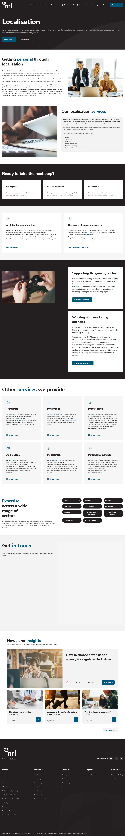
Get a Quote (77, 5)
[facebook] (116, 758)
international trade (88, 235)
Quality (64, 5)
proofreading (95, 414)
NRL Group (12, 759)
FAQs (63, 787)
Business (5, 779)
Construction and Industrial (10, 799)
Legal (3, 775)
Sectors (42, 5)
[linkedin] (110, 758)
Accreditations (91, 775)
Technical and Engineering (10, 791)
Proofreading (38, 783)
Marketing (5, 803)
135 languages (17, 237)
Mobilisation (37, 791)
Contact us (116, 769)
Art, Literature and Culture (10, 815)
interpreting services (56, 414)
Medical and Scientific (8, 795)
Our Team (65, 779)
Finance (4, 783)
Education (5, 787)
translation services (15, 414)
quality (92, 426)
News (104, 5)
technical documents (18, 420)
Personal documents (40, 799)
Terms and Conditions (52, 833)
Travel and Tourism (8, 811)
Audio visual (38, 795)
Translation (37, 775)
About (53, 5)
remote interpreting (71, 420)
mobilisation (53, 460)
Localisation (37, 787)
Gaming (4, 807)
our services (90, 232)
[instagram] (121, 758)
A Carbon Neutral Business (80, 833)
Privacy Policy (35, 833)
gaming (78, 286)
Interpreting (37, 779)
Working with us (67, 775)
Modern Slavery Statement (65, 833)
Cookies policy (43, 833)
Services (30, 5)
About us (66, 769)
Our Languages (66, 783)
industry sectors (89, 237)
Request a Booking (92, 5)
